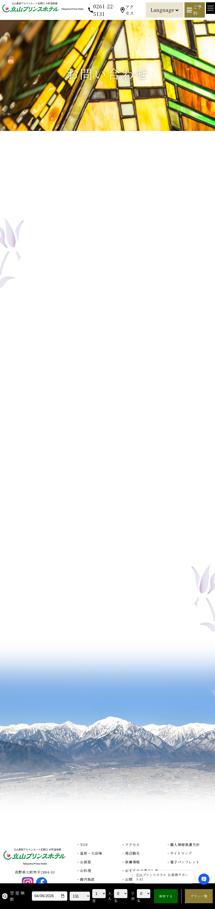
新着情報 (132, 861)
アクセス (129, 10)
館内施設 (87, 879)
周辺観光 (132, 853)
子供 (133, 896)
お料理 (85, 870)
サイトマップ (181, 853)
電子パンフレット (185, 861)
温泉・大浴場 (91, 853)
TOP (84, 844)
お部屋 (85, 861)
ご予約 (197, 10)
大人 (110, 896)
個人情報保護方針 (185, 844)
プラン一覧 (199, 896)
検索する (166, 896)
